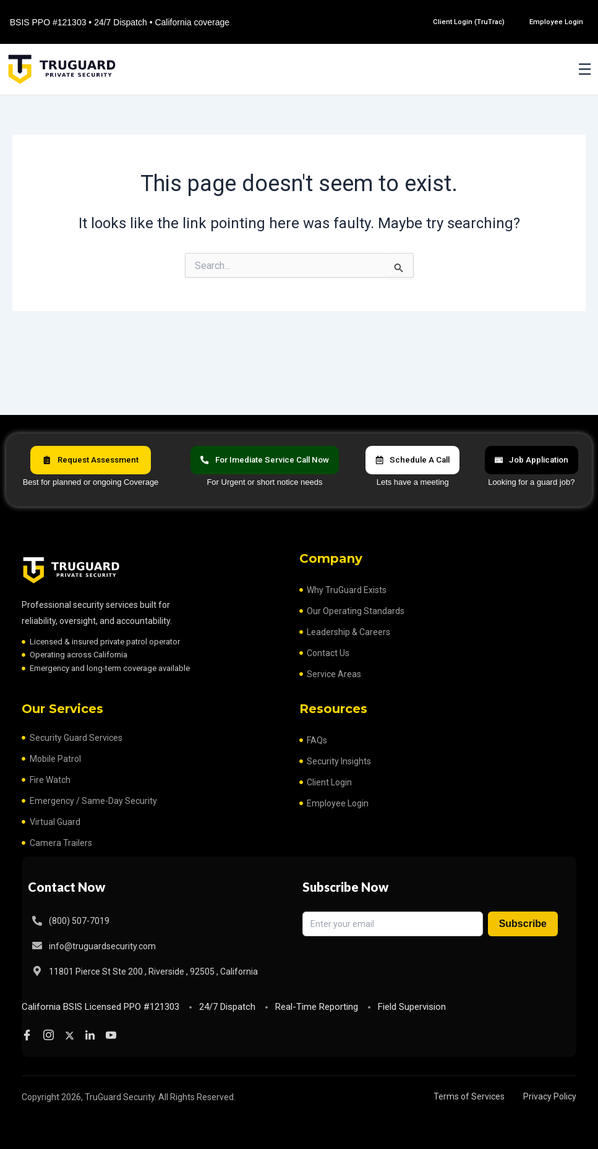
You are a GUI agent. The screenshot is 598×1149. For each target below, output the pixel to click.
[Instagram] (50, 1035)
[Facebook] (29, 1035)
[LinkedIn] (93, 1036)
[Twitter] (72, 1036)
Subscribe (523, 922)
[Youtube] (114, 1035)
